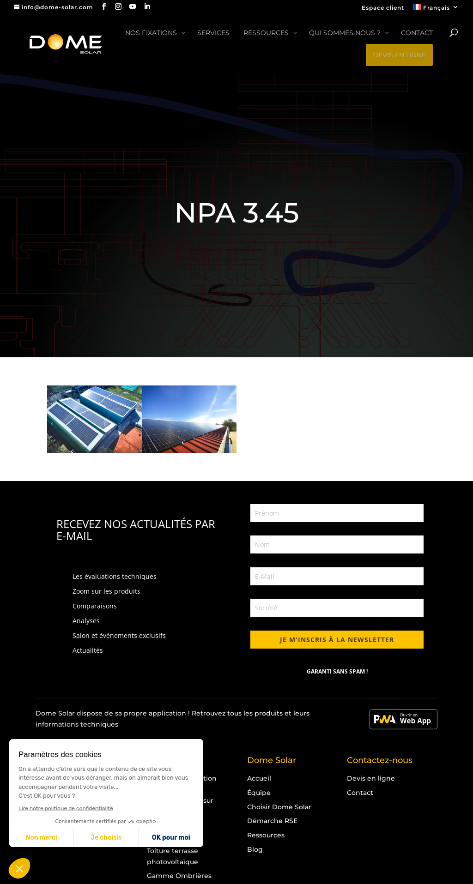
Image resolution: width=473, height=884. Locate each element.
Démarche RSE (272, 821)
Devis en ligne (371, 778)
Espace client (383, 8)
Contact (360, 792)
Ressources (266, 835)
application (167, 713)
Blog (255, 849)
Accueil (259, 778)
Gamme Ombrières (179, 876)
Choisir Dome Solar (279, 807)
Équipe (259, 792)
